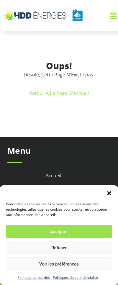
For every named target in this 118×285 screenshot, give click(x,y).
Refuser (59, 247)
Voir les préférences (59, 264)
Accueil (53, 175)
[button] (109, 193)
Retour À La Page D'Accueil (59, 93)
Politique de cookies (33, 277)
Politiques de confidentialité (75, 277)
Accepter (59, 231)
